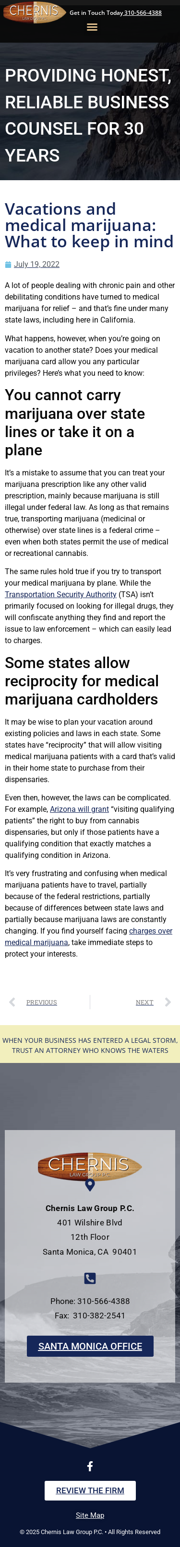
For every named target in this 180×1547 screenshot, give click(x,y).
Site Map (90, 1515)
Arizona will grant (79, 809)
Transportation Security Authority (61, 594)
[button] (92, 26)
